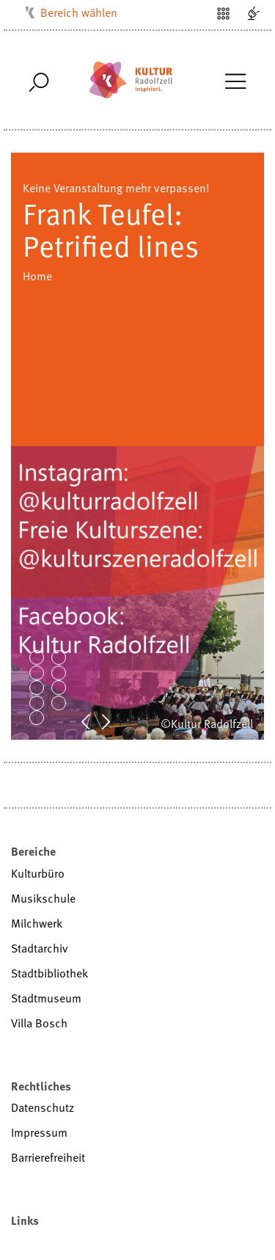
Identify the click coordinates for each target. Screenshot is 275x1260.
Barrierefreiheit (48, 1157)
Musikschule (43, 898)
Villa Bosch (39, 1023)
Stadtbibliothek (49, 973)
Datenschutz (42, 1107)
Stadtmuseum (46, 998)
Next (113, 720)
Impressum (39, 1132)
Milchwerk (36, 923)
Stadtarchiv (39, 948)
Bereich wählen (78, 12)
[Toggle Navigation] (235, 80)
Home (37, 276)
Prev (93, 720)
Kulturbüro (38, 873)
